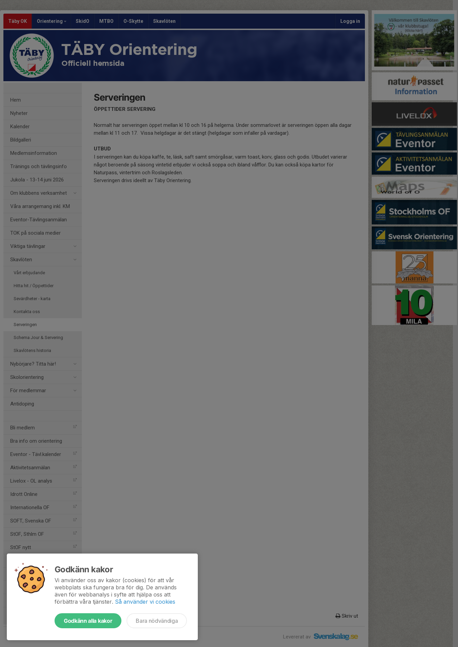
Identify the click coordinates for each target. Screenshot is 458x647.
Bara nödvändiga (157, 620)
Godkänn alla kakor (88, 620)
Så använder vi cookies (145, 601)
